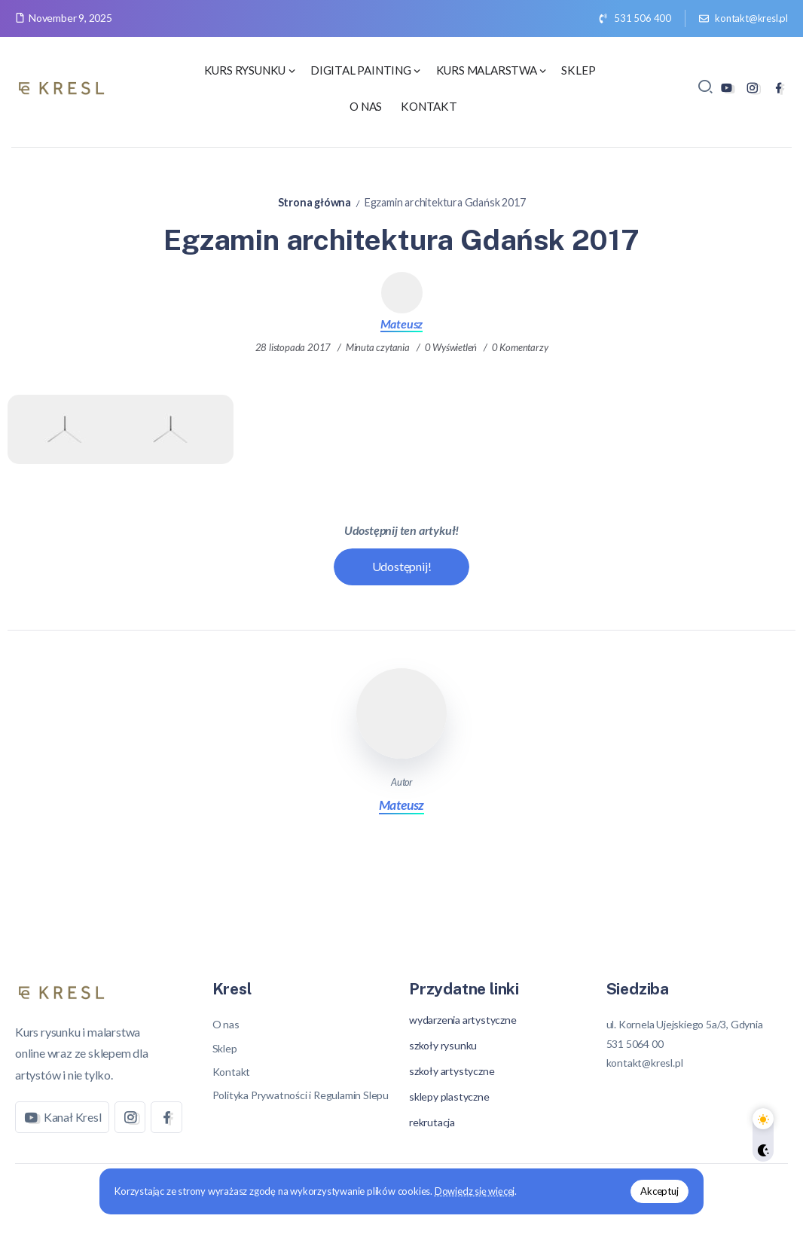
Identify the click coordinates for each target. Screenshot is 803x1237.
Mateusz (401, 323)
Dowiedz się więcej (475, 1191)
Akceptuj (659, 1191)
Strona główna (314, 202)
